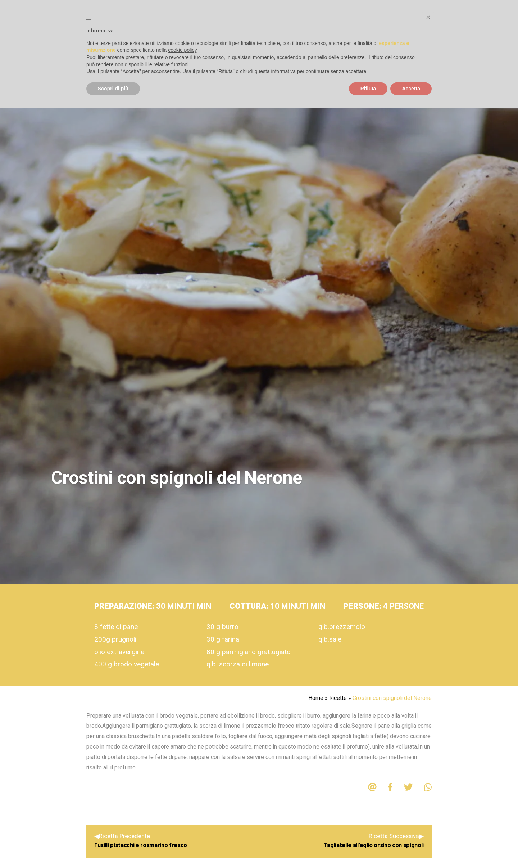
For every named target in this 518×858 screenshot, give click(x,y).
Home (315, 698)
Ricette (338, 698)
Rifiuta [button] (368, 88)
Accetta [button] (411, 88)
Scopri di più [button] (113, 88)
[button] (428, 17)
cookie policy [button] (182, 50)
